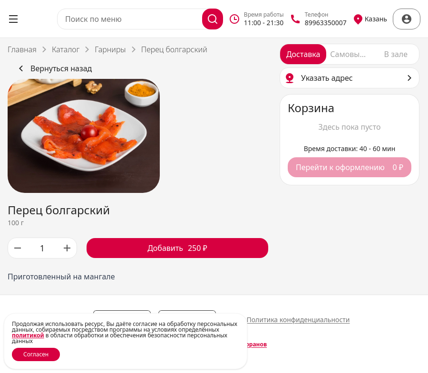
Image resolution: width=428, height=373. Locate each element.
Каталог (65, 49)
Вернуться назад (53, 68)
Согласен (36, 354)
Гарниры (110, 49)
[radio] (303, 54)
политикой (28, 335)
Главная (22, 49)
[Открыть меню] (13, 19)
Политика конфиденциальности (298, 319)
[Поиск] (212, 19)
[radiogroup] (349, 54)
